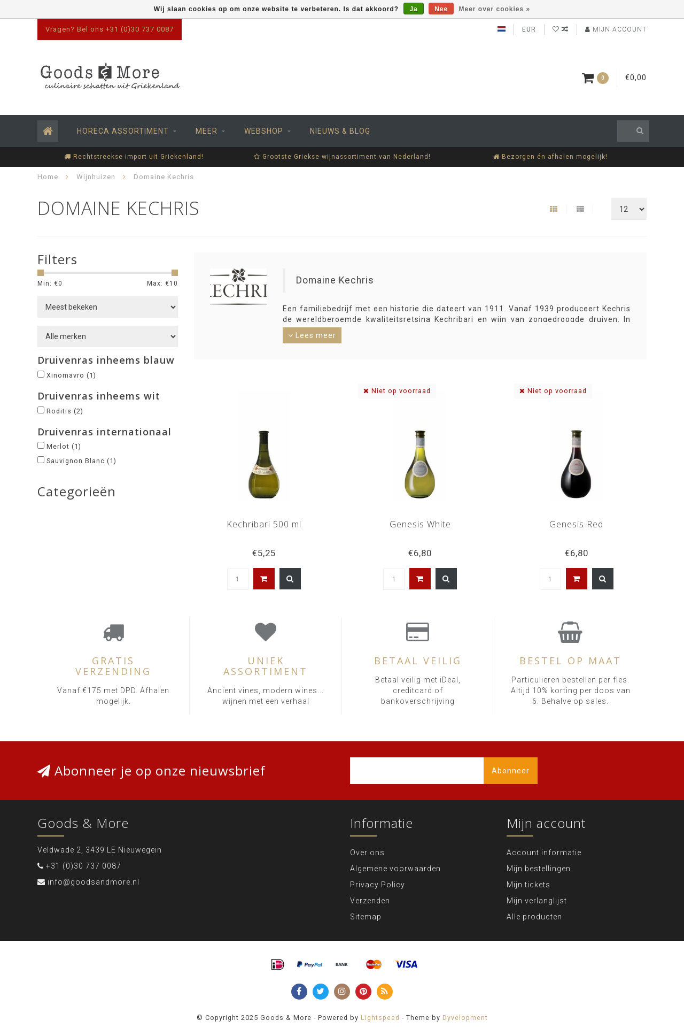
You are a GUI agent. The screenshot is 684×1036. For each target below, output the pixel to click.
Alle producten (534, 916)
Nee (441, 9)
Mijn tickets (528, 884)
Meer (206, 131)
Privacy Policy (377, 884)
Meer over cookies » (495, 9)
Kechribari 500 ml (264, 524)
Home (47, 177)
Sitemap (366, 916)
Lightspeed (380, 1018)
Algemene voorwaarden (395, 868)
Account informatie (544, 852)
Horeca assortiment (123, 131)
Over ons (367, 852)
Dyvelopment (465, 1018)
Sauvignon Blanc (81, 461)
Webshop (263, 131)
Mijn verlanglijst (537, 900)
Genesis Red (576, 524)
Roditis (64, 411)
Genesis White (420, 524)
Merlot (63, 446)
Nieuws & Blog (340, 131)
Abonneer (511, 770)
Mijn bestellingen (539, 868)
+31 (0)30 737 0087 (83, 866)
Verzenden (370, 900)
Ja (413, 9)
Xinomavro (71, 375)
